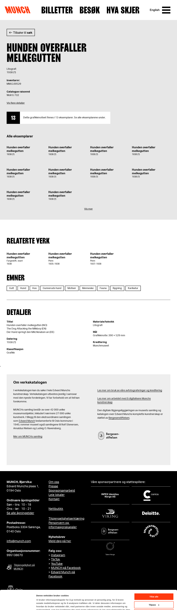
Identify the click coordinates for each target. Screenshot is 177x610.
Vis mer (88, 209)
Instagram (58, 555)
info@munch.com (19, 541)
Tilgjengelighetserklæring (66, 518)
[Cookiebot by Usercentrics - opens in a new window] (18, 605)
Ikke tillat (153, 597)
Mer (15, 436)
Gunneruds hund (52, 288)
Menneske (88, 288)
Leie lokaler (57, 494)
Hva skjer (123, 10)
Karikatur (133, 288)
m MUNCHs (26, 436)
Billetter (57, 10)
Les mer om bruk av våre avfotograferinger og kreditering (129, 390)
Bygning (117, 288)
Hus (34, 288)
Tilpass (154, 588)
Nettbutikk (56, 508)
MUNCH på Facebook (66, 567)
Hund (23, 288)
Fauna (103, 288)
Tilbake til (22, 33)
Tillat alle (153, 580)
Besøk (90, 10)
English (155, 10)
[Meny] (166, 10)
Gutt (11, 288)
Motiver (71, 288)
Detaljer (40, 604)
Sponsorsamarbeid (62, 490)
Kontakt (54, 499)
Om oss (54, 482)
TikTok (55, 559)
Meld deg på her (60, 541)
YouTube (57, 563)
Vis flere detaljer (16, 103)
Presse (53, 486)
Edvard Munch (27, 421)
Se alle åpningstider (20, 513)
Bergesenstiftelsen (119, 418)
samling (37, 436)
